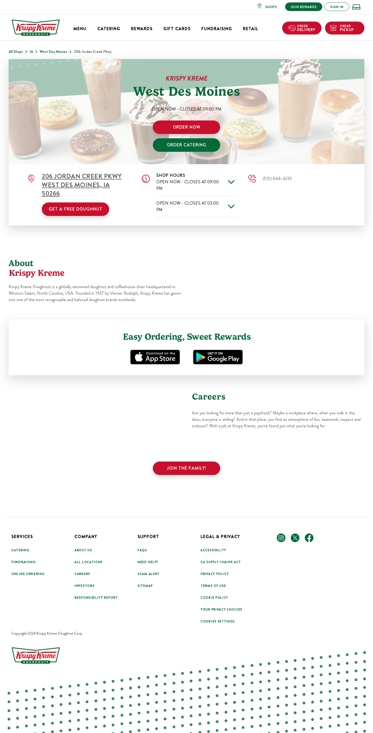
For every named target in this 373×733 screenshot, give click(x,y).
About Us (83, 550)
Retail (250, 29)
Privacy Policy (215, 574)
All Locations (88, 562)
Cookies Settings (218, 621)
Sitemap (145, 585)
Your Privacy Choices (221, 609)
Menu (80, 29)
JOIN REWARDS (304, 7)
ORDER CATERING (186, 145)
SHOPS (271, 7)
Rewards (142, 29)
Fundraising (216, 29)
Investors (84, 585)
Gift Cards (177, 29)
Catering (108, 29)
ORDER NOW (186, 127)
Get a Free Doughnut (75, 209)
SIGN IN (337, 7)
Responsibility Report (96, 597)
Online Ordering (28, 574)
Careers (82, 574)
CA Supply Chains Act (221, 562)
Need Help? (147, 562)
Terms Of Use (213, 585)
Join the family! (186, 468)
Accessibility (213, 550)
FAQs (142, 550)
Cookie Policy (214, 597)
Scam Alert (148, 574)
